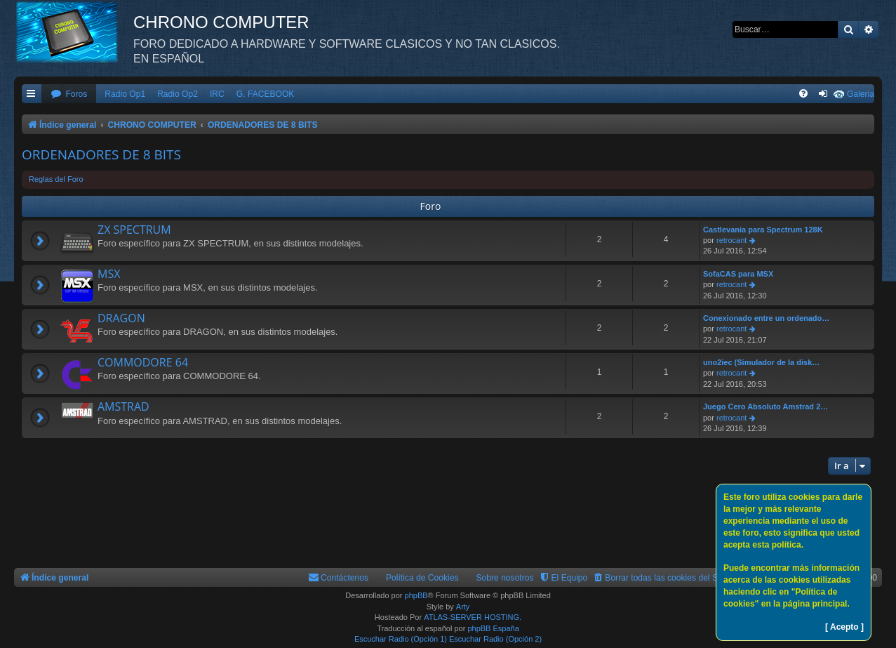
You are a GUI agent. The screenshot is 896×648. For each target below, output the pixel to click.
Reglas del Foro (56, 179)
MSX (109, 274)
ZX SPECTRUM (134, 229)
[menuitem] (69, 94)
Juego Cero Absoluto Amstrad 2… (765, 406)
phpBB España (493, 628)
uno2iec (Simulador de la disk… (761, 362)
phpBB (416, 595)
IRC (217, 94)
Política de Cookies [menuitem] (422, 578)
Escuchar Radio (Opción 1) (400, 639)
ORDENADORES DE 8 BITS (101, 154)
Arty (463, 606)
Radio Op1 (125, 94)
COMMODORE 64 (143, 362)
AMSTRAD (123, 406)
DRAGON (121, 318)
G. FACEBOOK (265, 94)
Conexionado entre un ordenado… (766, 318)
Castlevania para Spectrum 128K (763, 229)
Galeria (860, 94)
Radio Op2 (177, 94)
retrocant (731, 240)
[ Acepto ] (844, 627)
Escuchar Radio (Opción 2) (495, 639)
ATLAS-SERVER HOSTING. (472, 617)
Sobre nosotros (505, 578)
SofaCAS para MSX (738, 274)
